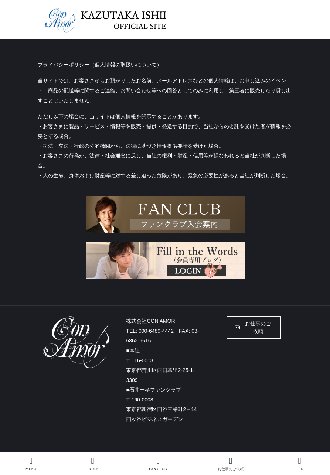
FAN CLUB (158, 464)
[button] (254, 327)
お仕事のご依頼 (231, 464)
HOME (92, 464)
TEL (300, 464)
